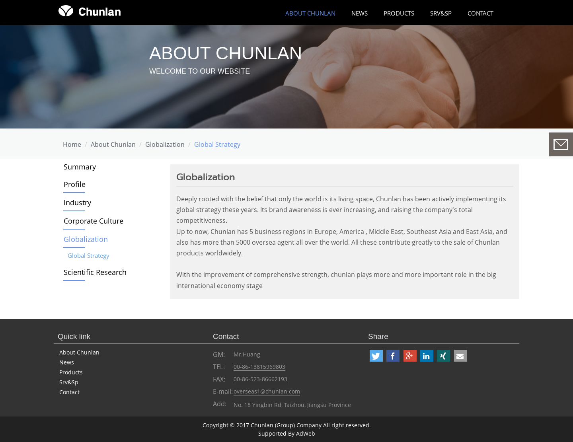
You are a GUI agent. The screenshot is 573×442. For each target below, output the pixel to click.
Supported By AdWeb (286, 433)
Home (72, 144)
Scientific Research (95, 272)
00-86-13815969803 (259, 366)
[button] (376, 356)
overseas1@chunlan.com (267, 391)
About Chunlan (79, 352)
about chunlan (310, 13)
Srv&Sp (441, 13)
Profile (75, 184)
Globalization (165, 144)
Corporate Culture (93, 221)
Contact (480, 13)
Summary (80, 166)
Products (399, 13)
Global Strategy (217, 144)
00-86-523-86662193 (260, 379)
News (359, 13)
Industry (77, 202)
